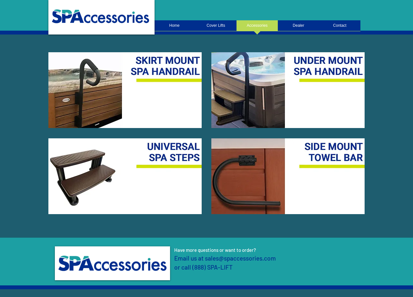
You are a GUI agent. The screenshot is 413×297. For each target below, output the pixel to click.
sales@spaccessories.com (240, 258)
